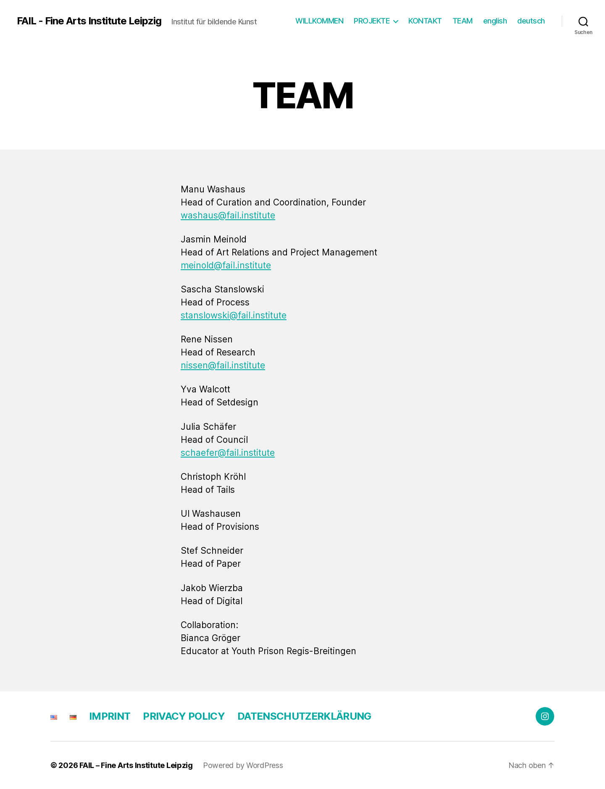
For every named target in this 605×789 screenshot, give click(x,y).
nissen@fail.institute (223, 365)
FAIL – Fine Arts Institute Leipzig (136, 765)
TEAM (462, 20)
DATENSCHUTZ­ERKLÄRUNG (304, 716)
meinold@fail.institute (226, 265)
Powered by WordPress (243, 765)
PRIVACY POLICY (184, 716)
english (495, 20)
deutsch (531, 20)
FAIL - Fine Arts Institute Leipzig (89, 21)
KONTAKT (425, 20)
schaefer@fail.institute (228, 452)
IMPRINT (109, 716)
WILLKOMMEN (319, 20)
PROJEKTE (371, 20)
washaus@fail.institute (228, 215)
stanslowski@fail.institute (234, 315)
